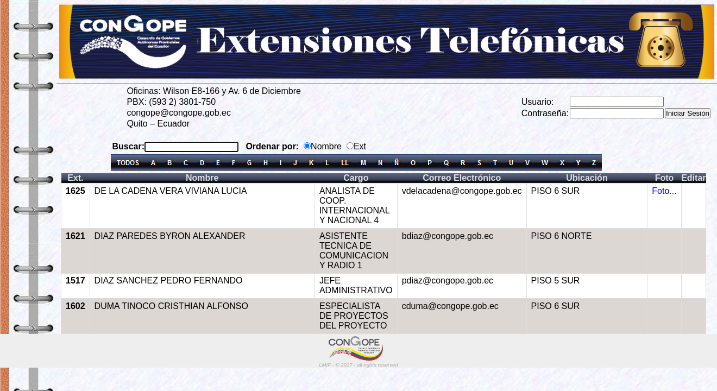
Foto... (664, 190)
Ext (360, 146)
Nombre (326, 146)
